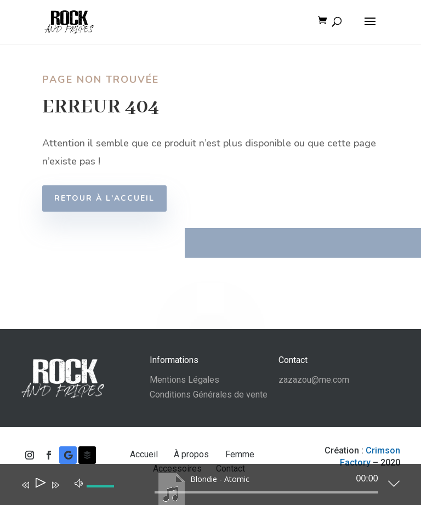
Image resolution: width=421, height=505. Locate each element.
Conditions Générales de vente (209, 394)
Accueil (145, 454)
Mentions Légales (184, 380)
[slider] (266, 492)
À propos (192, 454)
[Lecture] (40, 485)
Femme (241, 454)
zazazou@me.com (313, 380)
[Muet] (78, 482)
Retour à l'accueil (108, 198)
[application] (202, 487)
